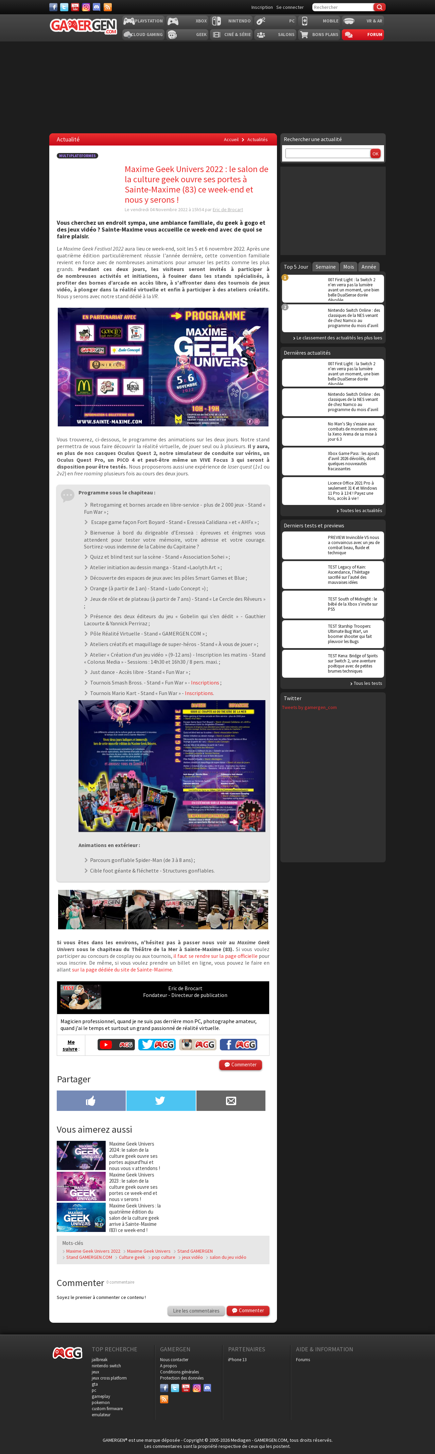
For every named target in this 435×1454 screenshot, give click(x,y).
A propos (168, 1366)
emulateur (101, 1415)
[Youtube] (75, 7)
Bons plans (325, 34)
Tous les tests (368, 683)
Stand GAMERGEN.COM (89, 1257)
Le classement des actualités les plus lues (339, 338)
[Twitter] (64, 7)
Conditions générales (179, 1372)
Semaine (326, 266)
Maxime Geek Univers (149, 1251)
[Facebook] (53, 7)
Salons (286, 34)
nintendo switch (106, 1366)
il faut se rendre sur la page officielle (216, 955)
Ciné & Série (237, 34)
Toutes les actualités (361, 510)
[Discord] (97, 7)
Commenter (244, 1064)
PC (292, 21)
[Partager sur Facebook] (91, 1101)
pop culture (163, 1257)
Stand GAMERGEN (195, 1251)
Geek (201, 34)
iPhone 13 (237, 1360)
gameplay (101, 1396)
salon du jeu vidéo (228, 1257)
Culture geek (132, 1257)
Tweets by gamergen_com (309, 707)
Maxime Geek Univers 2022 (93, 1251)
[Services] (108, 7)
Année (369, 266)
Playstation (149, 21)
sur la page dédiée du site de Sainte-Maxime (122, 969)
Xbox (201, 21)
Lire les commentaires (196, 1310)
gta (95, 1384)
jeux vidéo (192, 1257)
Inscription (262, 7)
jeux (95, 1372)
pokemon (101, 1402)
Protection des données (182, 1378)
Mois (348, 266)
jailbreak (99, 1360)
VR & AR (374, 21)
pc (94, 1390)
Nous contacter (174, 1360)
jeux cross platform (109, 1378)
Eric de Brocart (228, 209)
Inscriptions (205, 682)
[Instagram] (86, 7)
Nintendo (239, 21)
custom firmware (107, 1408)
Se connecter (290, 7)
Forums (303, 1360)
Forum (374, 34)
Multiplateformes (77, 155)
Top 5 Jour (296, 266)
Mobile (330, 21)
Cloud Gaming (147, 34)
